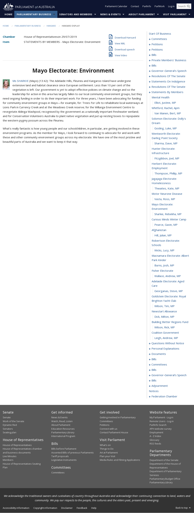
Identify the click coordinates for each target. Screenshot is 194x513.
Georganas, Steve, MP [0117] (168, 291)
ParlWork (160, 7)
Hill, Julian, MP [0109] (163, 235)
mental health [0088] (160, 97)
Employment (156, 432)
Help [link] (93, 508)
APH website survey (160, 428)
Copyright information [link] (45, 508)
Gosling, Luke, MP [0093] (165, 128)
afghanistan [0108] (159, 230)
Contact (135, 7)
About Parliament (142, 14)
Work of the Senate (13, 421)
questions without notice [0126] (167, 343)
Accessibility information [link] (16, 508)
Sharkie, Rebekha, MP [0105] (168, 214)
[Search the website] (184, 7)
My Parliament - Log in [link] (161, 417)
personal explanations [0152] (165, 348)
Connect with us (108, 428)
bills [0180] (153, 380)
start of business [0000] (160, 34)
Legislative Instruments (64, 460)
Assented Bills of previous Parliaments (72, 452)
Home (8, 14)
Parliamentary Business (34, 14)
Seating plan (9, 432)
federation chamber (164, 396)
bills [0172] (153, 370)
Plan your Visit (107, 456)
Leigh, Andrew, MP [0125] (166, 338)
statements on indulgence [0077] (168, 81)
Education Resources (63, 428)
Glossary (154, 440)
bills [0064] (153, 65)
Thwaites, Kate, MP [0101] (166, 188)
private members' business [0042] (168, 60)
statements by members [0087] (167, 92)
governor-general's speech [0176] (168, 375)
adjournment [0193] (159, 386)
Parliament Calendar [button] (116, 7)
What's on (105, 445)
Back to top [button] (183, 507)
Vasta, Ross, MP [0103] (164, 199)
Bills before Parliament (63, 449)
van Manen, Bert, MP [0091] (167, 113)
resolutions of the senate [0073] (168, 76)
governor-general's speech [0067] (168, 71)
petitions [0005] (157, 44)
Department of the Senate (164, 460)
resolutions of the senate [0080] (168, 87)
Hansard (51, 26)
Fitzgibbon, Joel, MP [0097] (166, 158)
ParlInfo (146, 7)
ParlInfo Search (158, 425)
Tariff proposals (60, 456)
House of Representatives (17, 445)
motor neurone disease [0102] (167, 194)
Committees (58, 472)
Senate (7, 417)
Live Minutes (10, 456)
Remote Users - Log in (162, 421)
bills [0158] (153, 359)
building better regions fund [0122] (170, 322)
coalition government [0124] (165, 333)
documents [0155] (158, 354)
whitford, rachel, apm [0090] (166, 108)
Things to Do (107, 449)
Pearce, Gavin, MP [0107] (165, 225)
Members (8, 460)
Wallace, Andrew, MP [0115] (167, 276)
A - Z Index (155, 436)
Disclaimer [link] (67, 508)
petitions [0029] (157, 49)
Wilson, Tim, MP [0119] (164, 306)
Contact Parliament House (114, 432)
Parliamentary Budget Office (165, 479)
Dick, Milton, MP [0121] (164, 317)
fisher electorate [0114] (162, 271)
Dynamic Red (10, 425)
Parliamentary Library (62, 432)
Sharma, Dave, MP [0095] (165, 143)
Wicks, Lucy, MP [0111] (164, 250)
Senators (8, 428)
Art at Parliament (109, 452)
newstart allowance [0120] (164, 311)
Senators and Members (75, 14)
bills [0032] (153, 55)
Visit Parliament (175, 14)
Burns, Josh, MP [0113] (164, 265)
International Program (63, 436)
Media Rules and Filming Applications (120, 460)
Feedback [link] (82, 508)
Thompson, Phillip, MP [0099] (168, 173)
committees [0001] (159, 39)
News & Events (110, 14)
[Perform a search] (188, 7)
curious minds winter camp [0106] (169, 219)
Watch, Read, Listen (62, 421)
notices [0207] (154, 391)
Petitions (104, 425)
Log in (171, 7)
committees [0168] (159, 364)
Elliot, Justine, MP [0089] (165, 103)
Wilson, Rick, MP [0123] (164, 327)
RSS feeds (155, 443)
